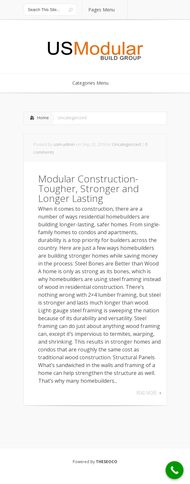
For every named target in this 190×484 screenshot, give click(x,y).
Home (43, 118)
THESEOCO (106, 461)
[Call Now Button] (174, 470)
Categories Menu (94, 83)
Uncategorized (126, 144)
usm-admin (64, 144)
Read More (147, 392)
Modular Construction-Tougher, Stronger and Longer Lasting (88, 188)
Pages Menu (105, 10)
